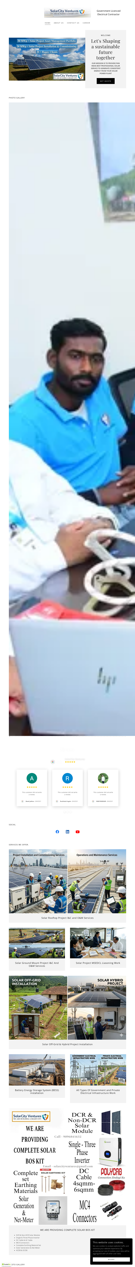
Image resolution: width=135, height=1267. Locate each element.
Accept (111, 1259)
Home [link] (48, 23)
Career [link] (86, 23)
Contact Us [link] (73, 23)
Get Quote (105, 81)
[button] (6, 1265)
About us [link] (59, 23)
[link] (67, 12)
